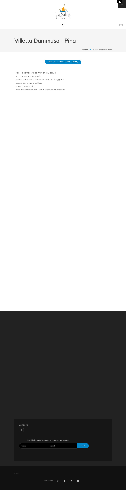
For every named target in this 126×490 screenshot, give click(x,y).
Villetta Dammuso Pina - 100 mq (63, 62)
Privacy (16, 473)
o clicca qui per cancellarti (60, 440)
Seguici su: (23, 425)
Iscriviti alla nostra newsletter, (48, 440)
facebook (21, 430)
